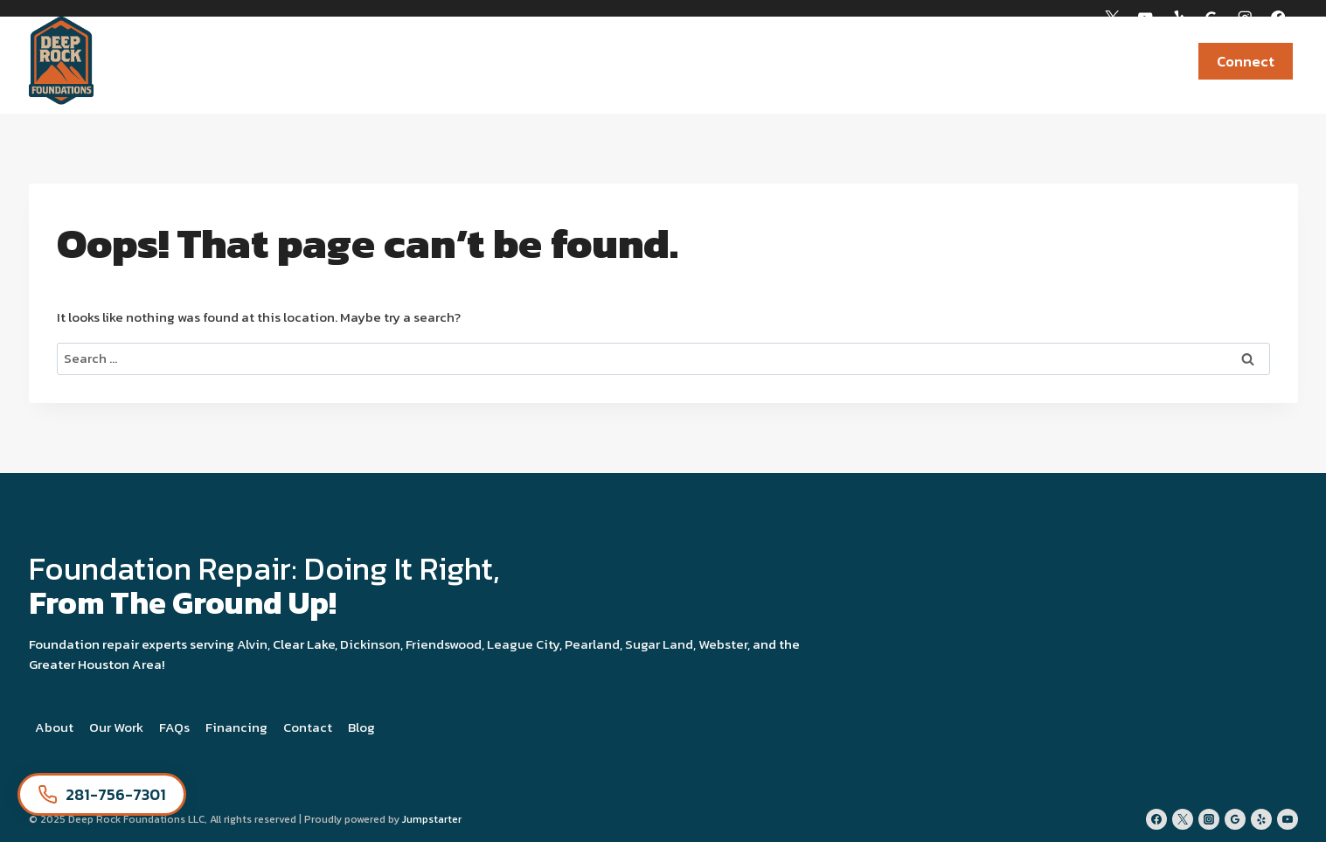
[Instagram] (1245, 17)
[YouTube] (1145, 17)
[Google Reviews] (1212, 17)
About (54, 727)
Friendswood (444, 644)
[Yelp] (1178, 17)
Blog (361, 727)
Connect (1245, 61)
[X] (1112, 17)
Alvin (252, 644)
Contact (307, 727)
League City (523, 644)
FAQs (174, 727)
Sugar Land (659, 644)
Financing (1132, 61)
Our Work (116, 727)
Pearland (592, 644)
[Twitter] (1182, 819)
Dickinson (370, 644)
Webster (722, 644)
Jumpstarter (432, 819)
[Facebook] (1278, 17)
